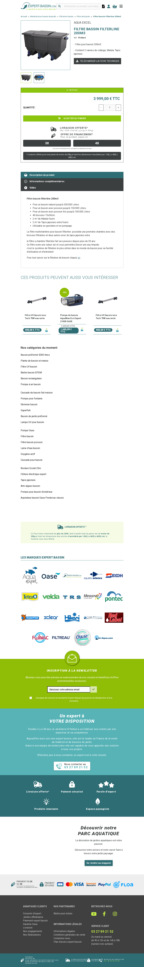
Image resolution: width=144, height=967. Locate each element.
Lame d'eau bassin (30, 448)
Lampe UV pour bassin (32, 422)
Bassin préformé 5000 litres (35, 354)
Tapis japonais (28, 480)
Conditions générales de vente (69, 934)
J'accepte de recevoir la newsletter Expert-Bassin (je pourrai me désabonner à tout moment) (73, 699)
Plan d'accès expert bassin (68, 941)
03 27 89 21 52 (114, 961)
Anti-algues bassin (30, 486)
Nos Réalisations (32, 934)
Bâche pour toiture (63, 913)
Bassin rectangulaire (31, 378)
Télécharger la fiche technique (97, 61)
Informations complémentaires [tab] (44, 181)
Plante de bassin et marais (34, 360)
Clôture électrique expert (33, 474)
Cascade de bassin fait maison (37, 392)
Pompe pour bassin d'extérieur (36, 491)
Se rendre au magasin (98, 863)
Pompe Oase (27, 430)
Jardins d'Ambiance (33, 917)
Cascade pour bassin (31, 460)
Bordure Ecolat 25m (31, 468)
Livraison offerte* (76, 129)
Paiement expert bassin (35, 920)
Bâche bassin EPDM (31, 372)
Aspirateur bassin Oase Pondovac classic (42, 497)
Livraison (27, 927)
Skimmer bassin (29, 404)
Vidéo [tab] (30, 187)
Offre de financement (77, 135)
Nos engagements (32, 931)
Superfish (26, 410)
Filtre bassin (27, 436)
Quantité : (29, 107)
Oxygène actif (28, 454)
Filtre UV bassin (29, 366)
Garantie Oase (30, 924)
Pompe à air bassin (31, 384)
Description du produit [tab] (39, 175)
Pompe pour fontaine (31, 398)
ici (79, 257)
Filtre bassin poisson (32, 442)
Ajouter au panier (72, 118)
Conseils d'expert (32, 913)
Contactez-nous (62, 938)
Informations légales (64, 931)
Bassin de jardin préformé (34, 416)
